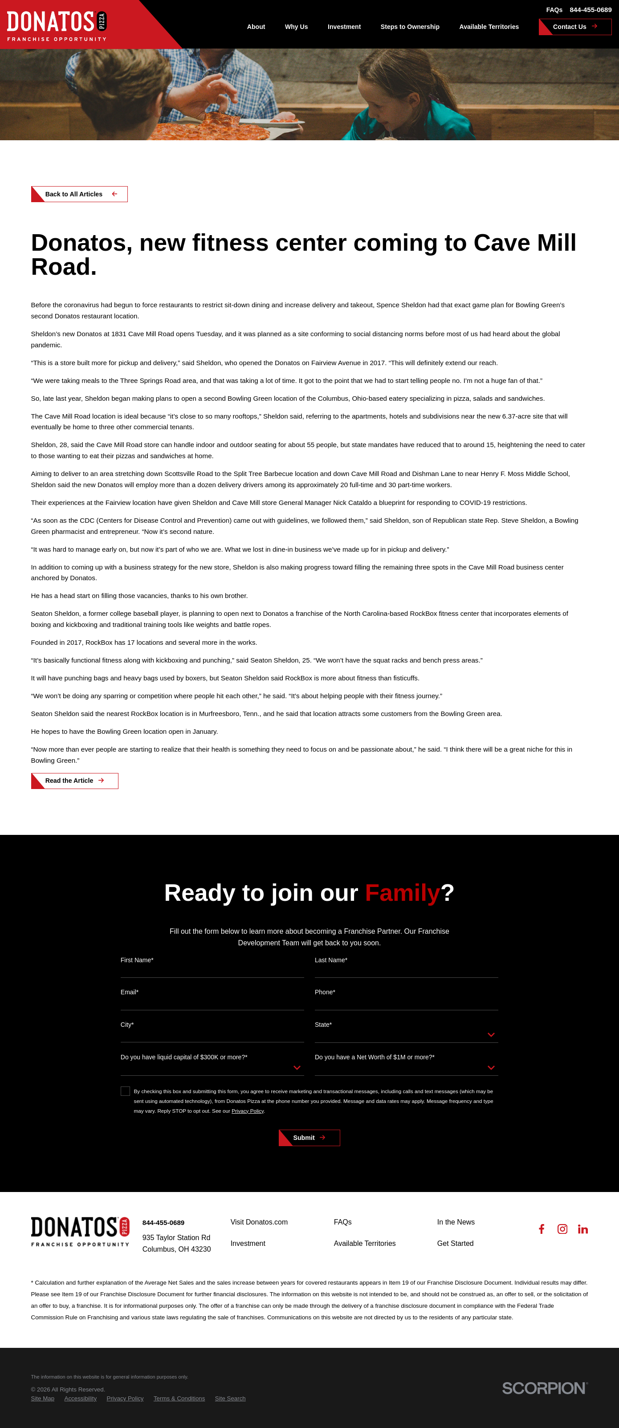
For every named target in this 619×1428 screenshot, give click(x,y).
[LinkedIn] (583, 1231)
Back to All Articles (74, 194)
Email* (129, 1006)
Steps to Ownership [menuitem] (410, 26)
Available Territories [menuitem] (489, 26)
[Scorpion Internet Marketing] (545, 1388)
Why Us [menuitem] (296, 26)
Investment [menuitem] (344, 26)
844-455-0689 (591, 9)
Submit (303, 1151)
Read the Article (69, 780)
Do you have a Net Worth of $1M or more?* (375, 1071)
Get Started (455, 1243)
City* (127, 1038)
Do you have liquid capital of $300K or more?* (184, 1071)
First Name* (137, 973)
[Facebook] (541, 1231)
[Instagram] (562, 1231)
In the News (456, 1222)
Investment (248, 1243)
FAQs (554, 9)
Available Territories (365, 1243)
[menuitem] (43, 1398)
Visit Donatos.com (259, 1222)
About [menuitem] (256, 26)
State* (323, 1038)
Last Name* (331, 973)
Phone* (325, 1006)
